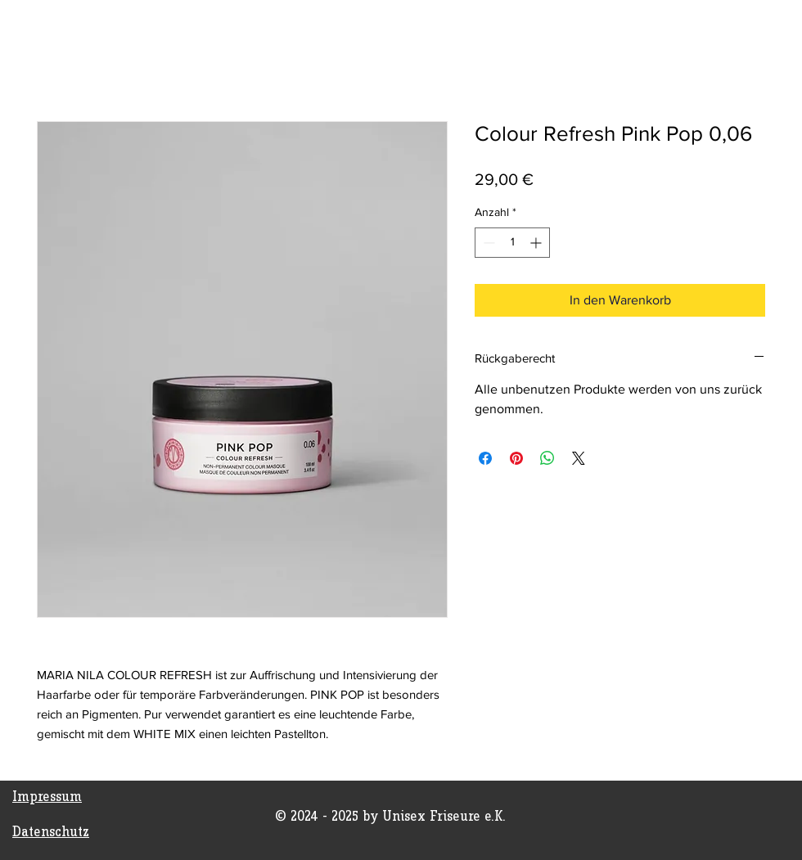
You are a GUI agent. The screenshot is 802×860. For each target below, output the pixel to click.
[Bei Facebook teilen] (485, 458)
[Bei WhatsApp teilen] (547, 458)
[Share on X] (578, 458)
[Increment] (537, 242)
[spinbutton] (512, 242)
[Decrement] (487, 242)
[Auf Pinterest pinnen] (516, 458)
